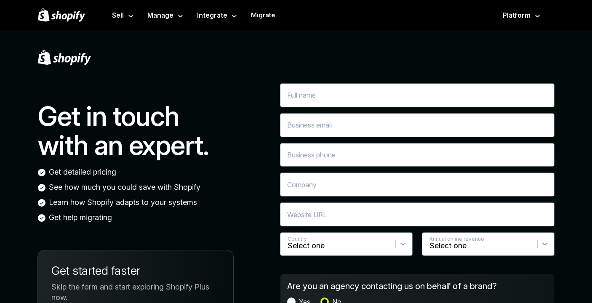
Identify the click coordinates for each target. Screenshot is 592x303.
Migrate (263, 15)
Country (297, 239)
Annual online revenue (456, 239)
